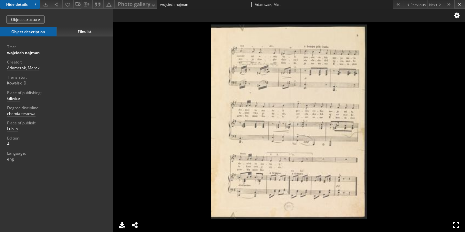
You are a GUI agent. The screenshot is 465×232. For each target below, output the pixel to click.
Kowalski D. (17, 83)
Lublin (12, 128)
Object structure (25, 19)
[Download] (45, 4)
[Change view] (77, 4)
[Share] (56, 4)
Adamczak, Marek (23, 68)
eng (10, 159)
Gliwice (13, 98)
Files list (84, 31)
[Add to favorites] (67, 4)
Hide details (22, 4)
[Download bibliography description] (86, 4)
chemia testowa (21, 113)
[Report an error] (108, 4)
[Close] (459, 4)
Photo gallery (137, 5)
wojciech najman (23, 52)
